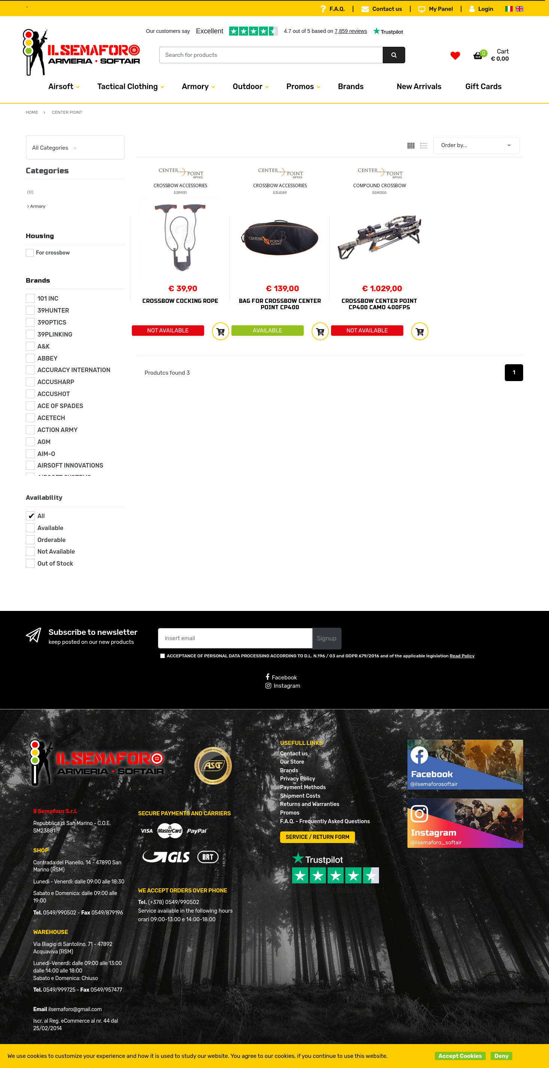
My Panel (435, 9)
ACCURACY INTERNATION (73, 370)
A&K (43, 346)
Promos (300, 86)
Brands (351, 86)
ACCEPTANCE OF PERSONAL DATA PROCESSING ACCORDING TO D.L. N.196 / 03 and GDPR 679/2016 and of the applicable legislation (320, 655)
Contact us (381, 9)
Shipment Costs (300, 796)
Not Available (56, 551)
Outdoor (248, 86)
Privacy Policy (297, 779)
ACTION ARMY (57, 429)
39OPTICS (51, 322)
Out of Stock (55, 563)
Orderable (51, 540)
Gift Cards (483, 86)
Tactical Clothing (127, 86)
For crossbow (53, 253)
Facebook (281, 677)
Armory (195, 86)
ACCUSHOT (53, 394)
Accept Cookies (460, 1056)
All (41, 516)
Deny (501, 1056)
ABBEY (47, 358)
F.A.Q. (332, 9)
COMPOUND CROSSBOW (379, 185)
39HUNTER (53, 310)
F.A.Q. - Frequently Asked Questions (325, 821)
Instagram (283, 685)
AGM (44, 441)
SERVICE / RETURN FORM (317, 837)
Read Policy (462, 655)
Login (481, 9)
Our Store (292, 762)
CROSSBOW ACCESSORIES (180, 185)
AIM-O (46, 453)
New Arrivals (419, 86)
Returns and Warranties (309, 804)
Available (50, 528)
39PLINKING (54, 334)
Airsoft (60, 86)
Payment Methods (303, 787)
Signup (326, 638)
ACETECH (51, 418)
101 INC (47, 298)
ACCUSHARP (56, 382)
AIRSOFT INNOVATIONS (70, 465)
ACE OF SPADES (60, 406)
